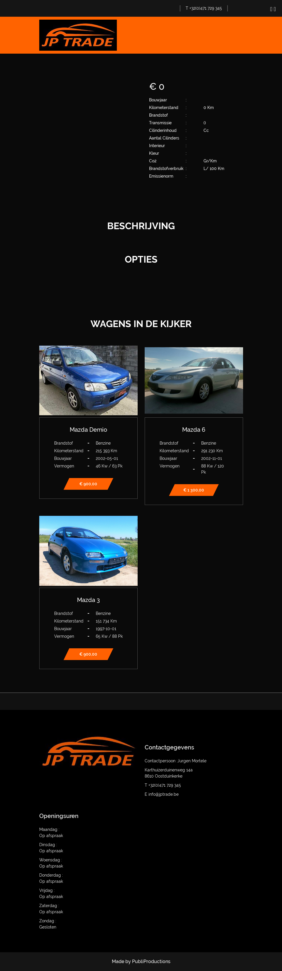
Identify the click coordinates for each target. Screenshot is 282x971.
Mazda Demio (88, 429)
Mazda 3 (88, 599)
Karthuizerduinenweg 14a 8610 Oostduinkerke (169, 773)
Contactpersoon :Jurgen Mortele (175, 761)
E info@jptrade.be (162, 794)
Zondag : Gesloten (47, 924)
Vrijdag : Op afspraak (51, 893)
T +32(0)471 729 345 (204, 8)
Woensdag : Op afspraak (51, 863)
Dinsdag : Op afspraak (51, 847)
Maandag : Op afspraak (51, 832)
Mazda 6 (193, 429)
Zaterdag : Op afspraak (51, 908)
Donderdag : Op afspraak (51, 878)
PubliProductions (151, 961)
